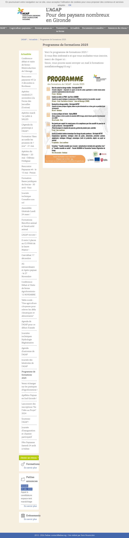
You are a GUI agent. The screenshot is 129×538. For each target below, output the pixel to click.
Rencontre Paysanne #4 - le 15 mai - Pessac (29, 169)
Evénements (31, 515)
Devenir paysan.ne (43, 28)
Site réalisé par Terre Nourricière (81, 535)
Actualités (75, 27)
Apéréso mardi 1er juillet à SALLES (28, 116)
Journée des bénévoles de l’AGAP (28, 363)
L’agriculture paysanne (20, 28)
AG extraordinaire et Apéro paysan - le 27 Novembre (29, 270)
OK (69, 5)
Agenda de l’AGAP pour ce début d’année (28, 324)
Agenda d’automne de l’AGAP (28, 351)
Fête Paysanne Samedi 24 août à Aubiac (29, 445)
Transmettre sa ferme (62, 30)
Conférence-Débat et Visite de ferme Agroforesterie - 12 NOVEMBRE (29, 288)
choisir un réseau (28, 457)
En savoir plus (30, 467)
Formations (31, 464)
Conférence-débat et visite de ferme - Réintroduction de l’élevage (29, 65)
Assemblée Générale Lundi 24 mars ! (28, 211)
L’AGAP (24, 39)
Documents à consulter (93, 28)
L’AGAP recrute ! (29, 235)
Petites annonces (31, 479)
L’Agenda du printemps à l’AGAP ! (27, 127)
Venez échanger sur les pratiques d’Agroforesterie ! (29, 386)
